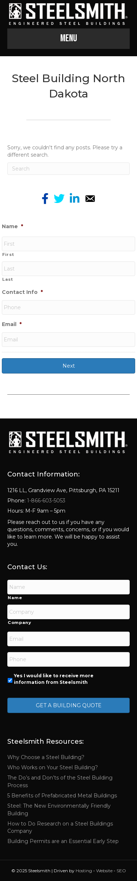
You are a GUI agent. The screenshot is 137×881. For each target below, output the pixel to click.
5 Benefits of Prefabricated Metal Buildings (62, 795)
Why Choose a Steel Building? (45, 757)
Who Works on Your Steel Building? (52, 767)
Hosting (84, 870)
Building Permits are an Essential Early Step (63, 841)
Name (12, 226)
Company (19, 622)
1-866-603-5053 (45, 500)
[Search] (68, 168)
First (8, 254)
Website (104, 870)
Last (7, 279)
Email (12, 324)
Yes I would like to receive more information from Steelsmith (54, 679)
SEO (121, 870)
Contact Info (22, 292)
